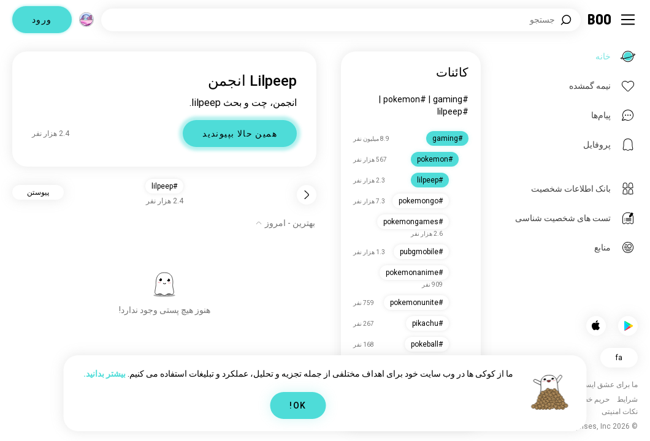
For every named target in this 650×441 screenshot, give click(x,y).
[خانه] (600, 19)
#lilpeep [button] (164, 186)
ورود (42, 19)
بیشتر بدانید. (104, 374)
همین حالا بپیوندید (239, 133)
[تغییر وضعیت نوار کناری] (628, 19)
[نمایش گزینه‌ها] (285, 223)
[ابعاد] (86, 19)
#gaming (450, 99)
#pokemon (404, 99)
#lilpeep (452, 111)
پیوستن (38, 192)
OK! (297, 405)
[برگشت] (306, 195)
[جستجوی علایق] (341, 20)
